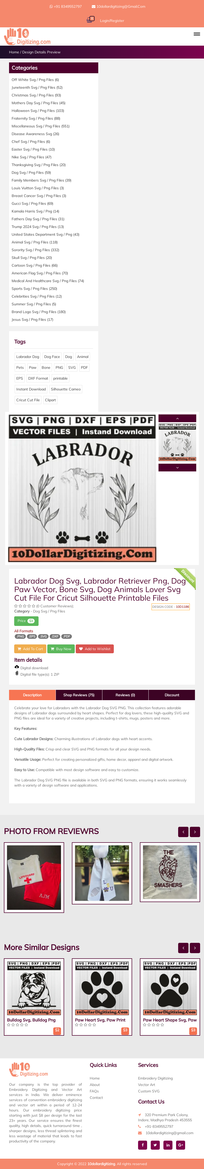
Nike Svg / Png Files (31, 157)
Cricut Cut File (28, 400)
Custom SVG (149, 1091)
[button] (197, 34)
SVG (72, 367)
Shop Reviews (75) (78, 695)
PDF (84, 367)
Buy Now (61, 649)
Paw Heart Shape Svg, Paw (170, 1020)
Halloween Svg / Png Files (38, 110)
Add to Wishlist (94, 649)
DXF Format (38, 378)
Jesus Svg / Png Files (32, 319)
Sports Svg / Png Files (34, 288)
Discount (172, 695)
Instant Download (31, 389)
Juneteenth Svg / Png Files (37, 87)
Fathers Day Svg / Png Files (38, 219)
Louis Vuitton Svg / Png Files (38, 188)
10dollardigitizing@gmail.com (118, 6)
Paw (32, 367)
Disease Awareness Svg (35, 134)
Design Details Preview (41, 52)
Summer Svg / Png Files (34, 304)
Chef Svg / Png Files (31, 141)
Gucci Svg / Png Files (32, 203)
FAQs (94, 1091)
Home (14, 52)
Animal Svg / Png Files (35, 242)
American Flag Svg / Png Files (40, 273)
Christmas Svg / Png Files (36, 95)
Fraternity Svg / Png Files (36, 118)
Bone (46, 367)
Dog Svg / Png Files (31, 172)
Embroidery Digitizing (155, 1078)
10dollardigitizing (101, 1164)
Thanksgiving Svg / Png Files (39, 164)
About (95, 1084)
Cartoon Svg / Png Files (35, 265)
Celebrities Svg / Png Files (37, 296)
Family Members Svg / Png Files (41, 180)
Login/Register (112, 20)
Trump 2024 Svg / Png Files (38, 226)
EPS (19, 378)
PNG (59, 367)
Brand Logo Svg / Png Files (39, 311)
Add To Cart (30, 649)
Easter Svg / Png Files (33, 149)
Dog (68, 356)
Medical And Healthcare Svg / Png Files (48, 281)
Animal (82, 356)
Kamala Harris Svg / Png (35, 211)
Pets (20, 367)
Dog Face (52, 356)
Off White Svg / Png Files (35, 79)
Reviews (125, 695)
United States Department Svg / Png (45, 234)
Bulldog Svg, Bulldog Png (31, 1020)
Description (32, 695)
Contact (96, 1097)
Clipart (50, 400)
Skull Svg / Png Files (32, 257)
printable (60, 378)
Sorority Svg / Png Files (35, 250)
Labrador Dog (27, 356)
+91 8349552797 (66, 6)
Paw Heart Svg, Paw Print (100, 1020)
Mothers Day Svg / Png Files (38, 103)
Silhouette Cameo (66, 389)
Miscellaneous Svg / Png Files (41, 126)
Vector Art (146, 1084)
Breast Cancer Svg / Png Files (39, 195)
